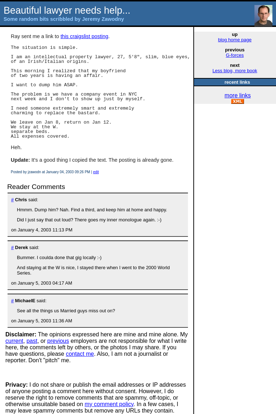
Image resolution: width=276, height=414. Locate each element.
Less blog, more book (234, 70)
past (32, 341)
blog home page (235, 39)
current (14, 341)
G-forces (235, 55)
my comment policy (109, 404)
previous (58, 341)
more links (238, 95)
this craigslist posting (84, 36)
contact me (80, 354)
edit (96, 172)
